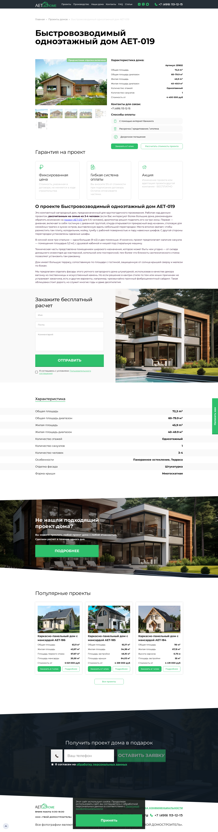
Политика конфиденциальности (158, 808)
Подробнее (67, 551)
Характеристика (50, 399)
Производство (81, 4)
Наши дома (97, 4)
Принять (109, 820)
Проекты (66, 4)
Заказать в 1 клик (124, 146)
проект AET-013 (73, 219)
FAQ (120, 4)
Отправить (69, 360)
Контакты (111, 4)
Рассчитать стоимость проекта (161, 146)
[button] (101, 82)
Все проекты (109, 681)
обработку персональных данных (101, 764)
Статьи (128, 4)
